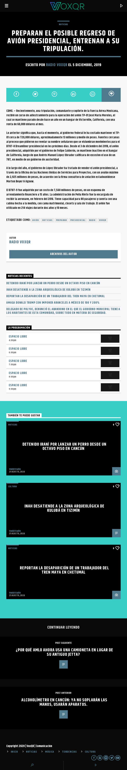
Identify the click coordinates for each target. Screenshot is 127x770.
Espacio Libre (18, 336)
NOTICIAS (63, 24)
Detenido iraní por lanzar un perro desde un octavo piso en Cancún (53, 283)
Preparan (61, 220)
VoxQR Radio (15, 469)
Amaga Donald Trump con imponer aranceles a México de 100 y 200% (52, 303)
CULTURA (90, 752)
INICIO (14, 752)
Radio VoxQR (56, 65)
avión (35, 220)
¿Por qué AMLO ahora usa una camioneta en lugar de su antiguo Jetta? (64, 652)
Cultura (12, 486)
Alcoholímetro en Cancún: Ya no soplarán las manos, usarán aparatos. (64, 702)
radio (92, 220)
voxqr (102, 220)
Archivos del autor (63, 254)
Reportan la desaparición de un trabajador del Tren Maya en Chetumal (55, 296)
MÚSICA (49, 752)
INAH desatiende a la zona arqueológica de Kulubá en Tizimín (48, 290)
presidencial (77, 220)
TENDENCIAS (69, 752)
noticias (47, 220)
